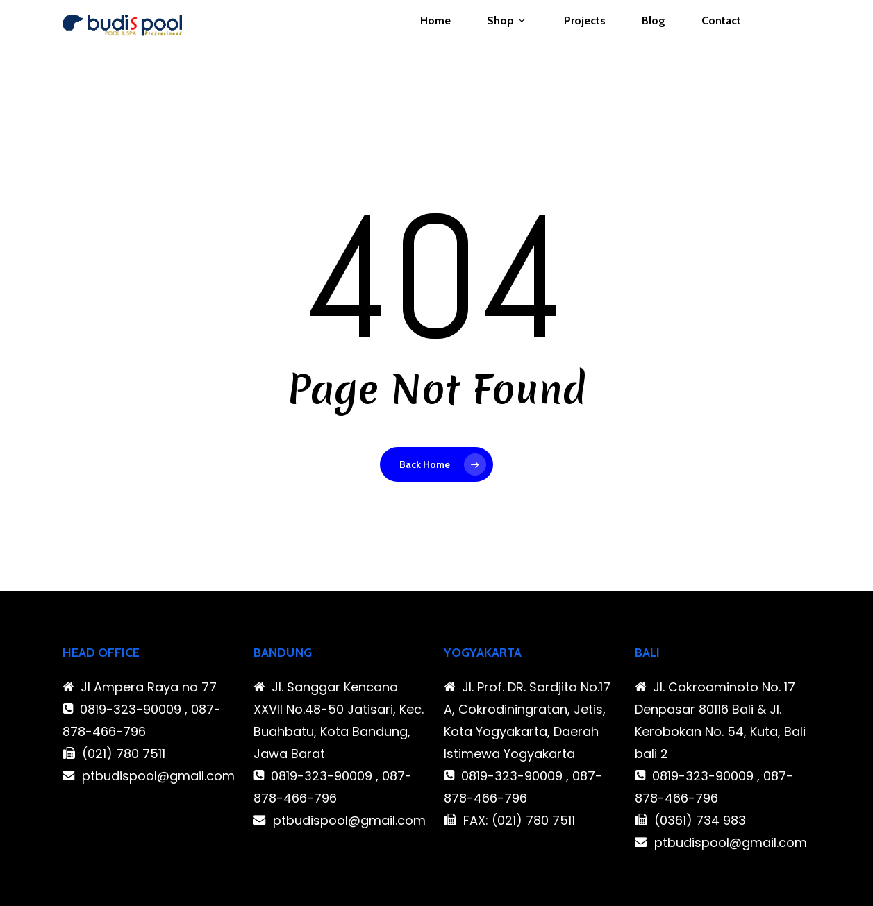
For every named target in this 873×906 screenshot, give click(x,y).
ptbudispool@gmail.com (158, 776)
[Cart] (802, 44)
